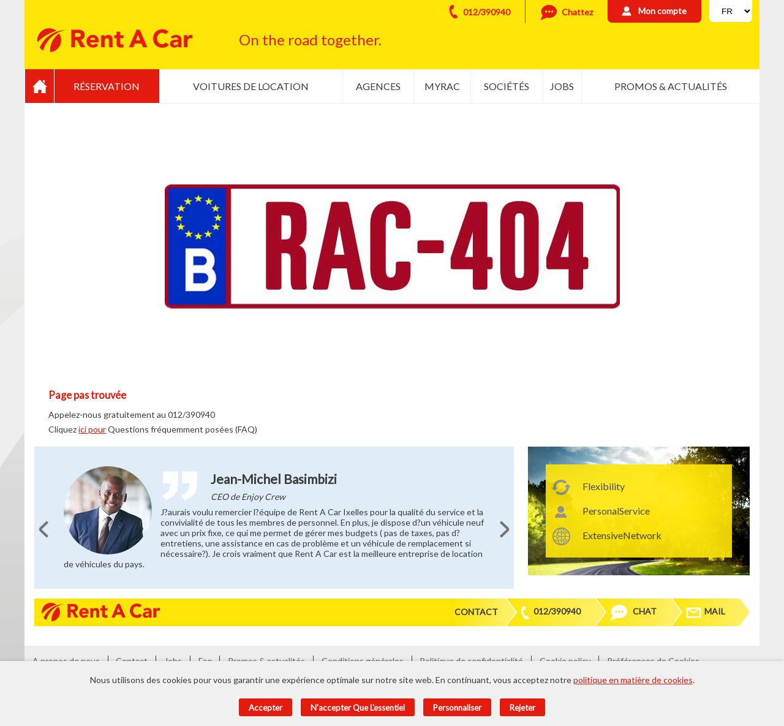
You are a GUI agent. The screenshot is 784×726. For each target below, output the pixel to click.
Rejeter (522, 708)
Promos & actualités (670, 86)
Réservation (107, 86)
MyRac (442, 86)
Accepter (265, 708)
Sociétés (506, 86)
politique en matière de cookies (633, 680)
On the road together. (310, 39)
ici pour (92, 429)
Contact (476, 612)
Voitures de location (251, 86)
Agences (378, 86)
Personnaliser (457, 708)
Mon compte (662, 11)
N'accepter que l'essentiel (358, 708)
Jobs (562, 86)
